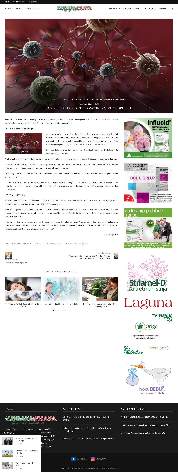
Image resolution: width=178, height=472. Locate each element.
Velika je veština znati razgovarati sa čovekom (144, 416)
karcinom (38, 243)
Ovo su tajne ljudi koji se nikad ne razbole (61, 304)
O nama (7, 2)
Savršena (163, 9)
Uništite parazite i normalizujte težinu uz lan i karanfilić (145, 425)
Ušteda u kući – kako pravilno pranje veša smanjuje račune (88, 438)
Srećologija (32, 9)
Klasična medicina (78, 99)
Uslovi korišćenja (19, 2)
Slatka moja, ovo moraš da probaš (124, 9)
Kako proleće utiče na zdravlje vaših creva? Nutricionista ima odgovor (88, 429)
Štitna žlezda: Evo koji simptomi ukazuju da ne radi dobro (23, 305)
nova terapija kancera (53, 243)
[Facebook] (169, 2)
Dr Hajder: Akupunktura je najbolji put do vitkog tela (143, 433)
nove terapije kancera (73, 243)
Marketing (33, 2)
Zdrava (8, 9)
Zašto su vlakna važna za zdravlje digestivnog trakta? (86, 418)
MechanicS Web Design (109, 468)
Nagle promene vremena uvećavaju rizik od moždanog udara (100, 305)
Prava (18, 9)
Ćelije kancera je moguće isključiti (18, 243)
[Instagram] (172, 2)
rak (86, 243)
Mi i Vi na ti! (149, 9)
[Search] (172, 9)
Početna (54, 99)
